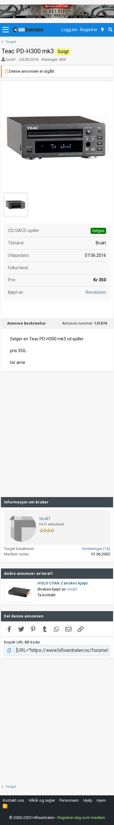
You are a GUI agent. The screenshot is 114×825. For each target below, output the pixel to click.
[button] (5, 30)
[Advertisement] (57, 434)
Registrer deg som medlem (81, 817)
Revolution (96, 292)
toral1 (11, 59)
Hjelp (87, 800)
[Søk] (110, 30)
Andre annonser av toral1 (28, 573)
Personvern (69, 800)
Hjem (101, 800)
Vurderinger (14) (96, 548)
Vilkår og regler (42, 800)
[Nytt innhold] (102, 30)
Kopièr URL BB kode (22, 642)
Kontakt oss (13, 800)
